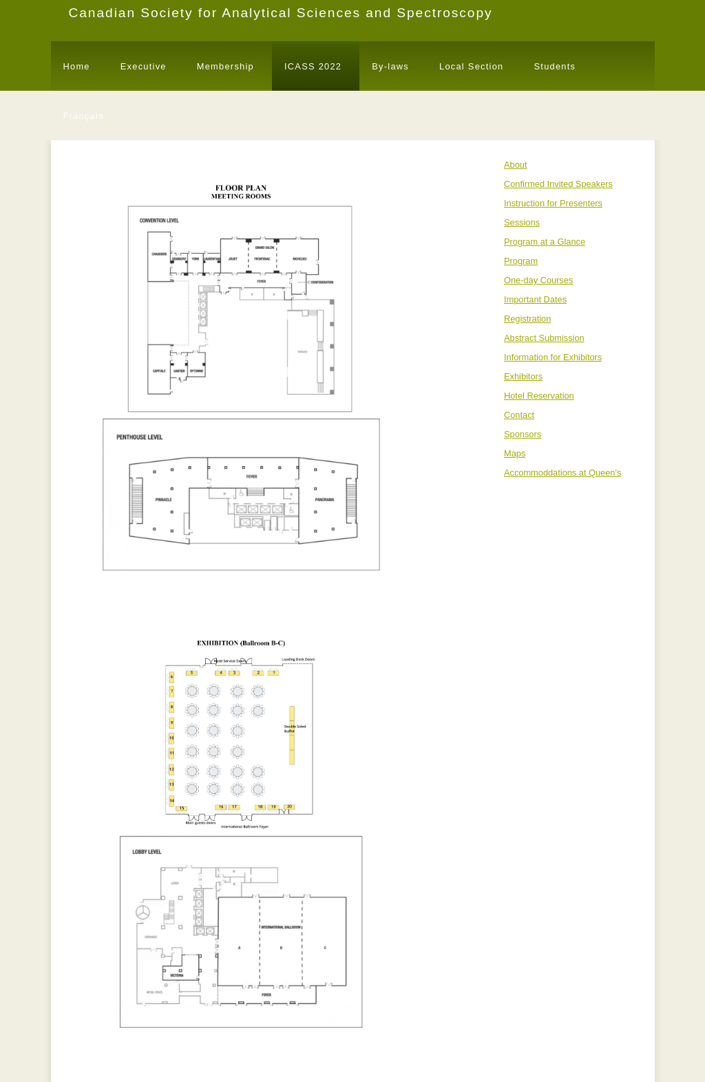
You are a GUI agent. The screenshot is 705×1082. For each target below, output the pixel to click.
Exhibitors (523, 376)
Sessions (522, 222)
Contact (519, 415)
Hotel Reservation (539, 395)
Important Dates (535, 299)
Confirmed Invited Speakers (558, 184)
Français (83, 116)
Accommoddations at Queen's (562, 472)
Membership (225, 66)
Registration (527, 318)
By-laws (390, 66)
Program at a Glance (544, 241)
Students (555, 66)
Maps (514, 453)
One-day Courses (538, 280)
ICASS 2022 (312, 66)
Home (76, 66)
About (515, 164)
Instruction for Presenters (553, 203)
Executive (143, 66)
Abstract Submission (544, 338)
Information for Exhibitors (553, 357)
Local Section (471, 66)
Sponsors (522, 434)
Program (521, 261)
